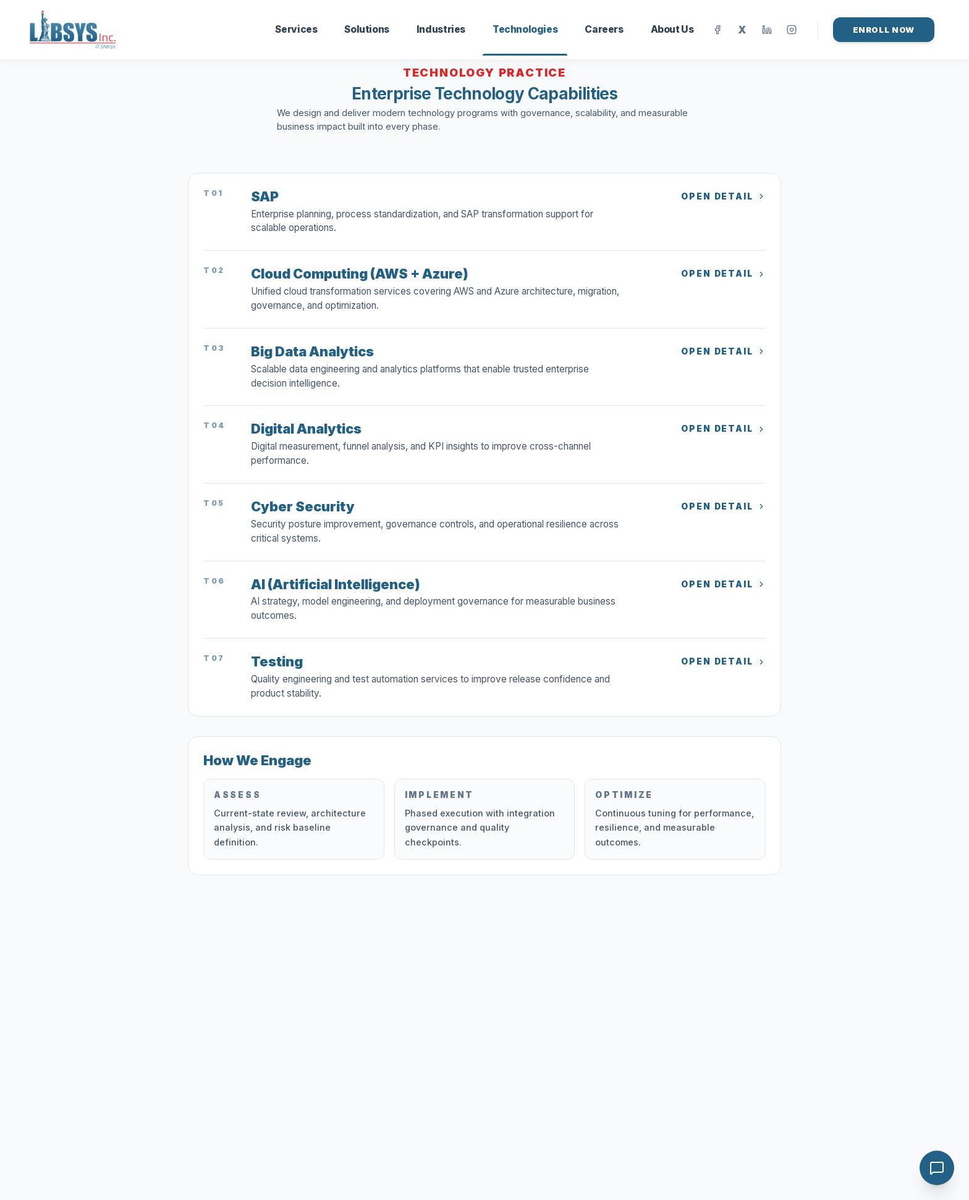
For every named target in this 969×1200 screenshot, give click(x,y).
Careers (604, 29)
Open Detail (723, 196)
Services (296, 29)
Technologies (525, 39)
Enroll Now (884, 30)
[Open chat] (937, 1168)
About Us (672, 29)
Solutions (366, 29)
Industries (441, 29)
